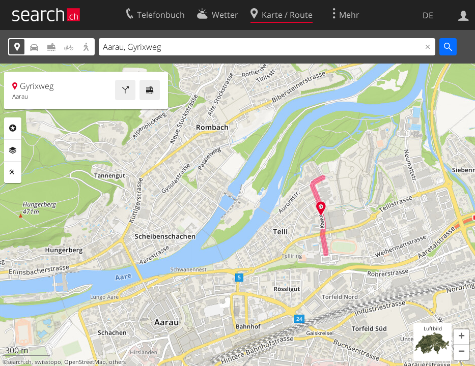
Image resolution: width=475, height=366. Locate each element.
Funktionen (12, 172)
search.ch (19, 361)
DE (428, 15)
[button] (461, 337)
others (117, 361)
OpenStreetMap (85, 361)
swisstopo (48, 361)
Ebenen (12, 150)
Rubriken (12, 128)
